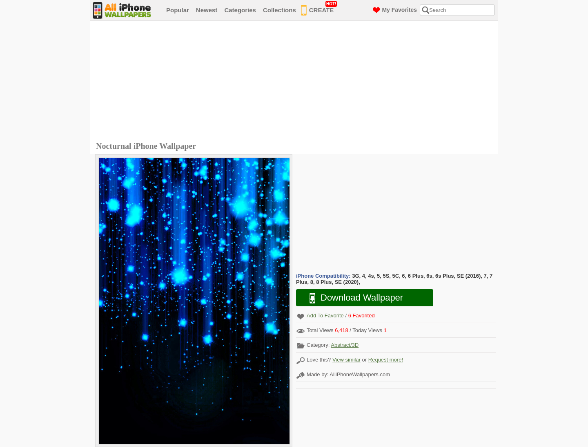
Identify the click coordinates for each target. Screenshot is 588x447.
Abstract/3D (345, 345)
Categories (240, 10)
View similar (346, 360)
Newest (207, 10)
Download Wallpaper (352, 297)
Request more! (385, 360)
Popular (177, 10)
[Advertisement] (296, 82)
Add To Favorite (325, 315)
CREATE (319, 9)
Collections (279, 10)
